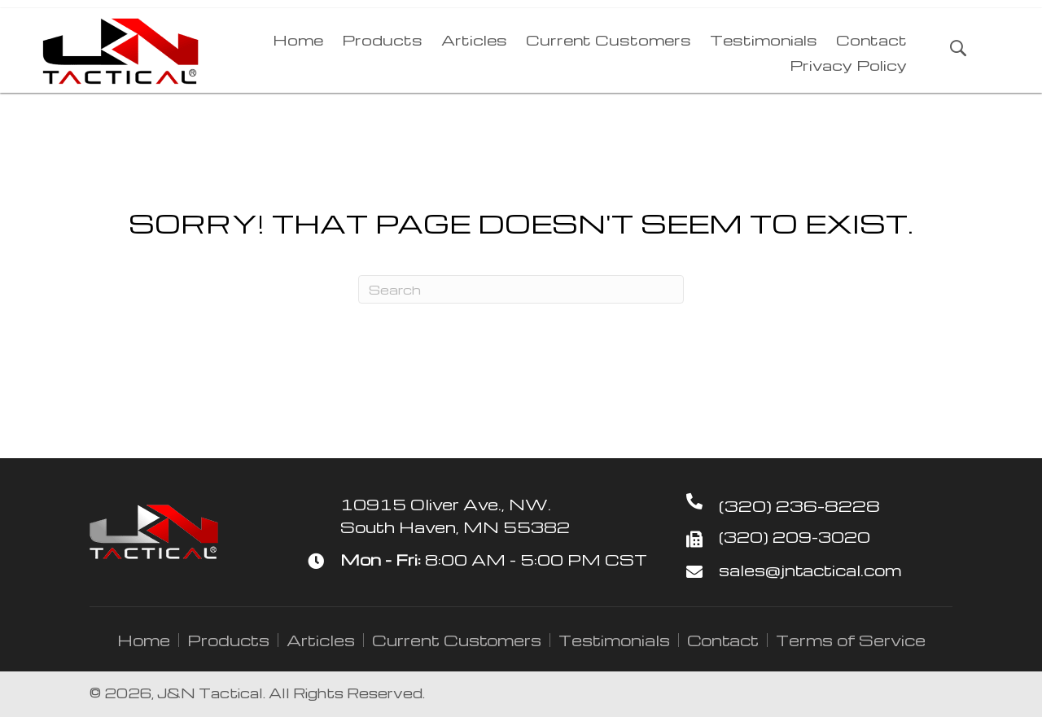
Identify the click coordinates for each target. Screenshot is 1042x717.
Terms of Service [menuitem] (851, 640)
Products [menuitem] (228, 640)
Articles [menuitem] (321, 640)
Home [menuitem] (143, 640)
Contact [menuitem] (723, 640)
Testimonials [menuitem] (614, 640)
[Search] (521, 289)
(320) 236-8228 (799, 505)
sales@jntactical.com (810, 570)
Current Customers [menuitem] (456, 640)
